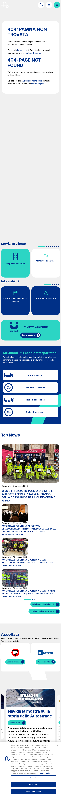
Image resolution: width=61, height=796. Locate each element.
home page (22, 50)
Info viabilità (10, 281)
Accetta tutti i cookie (33, 791)
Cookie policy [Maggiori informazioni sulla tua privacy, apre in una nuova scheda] (45, 773)
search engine (37, 83)
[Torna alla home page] (5, 5)
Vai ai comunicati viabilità (43, 604)
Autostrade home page (31, 81)
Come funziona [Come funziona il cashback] (28, 335)
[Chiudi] (57, 745)
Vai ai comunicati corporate (42, 611)
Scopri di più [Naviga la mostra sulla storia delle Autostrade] (15, 723)
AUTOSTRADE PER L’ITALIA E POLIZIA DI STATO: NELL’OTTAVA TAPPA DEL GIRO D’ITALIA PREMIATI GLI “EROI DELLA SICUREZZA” (27, 563)
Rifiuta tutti (33, 785)
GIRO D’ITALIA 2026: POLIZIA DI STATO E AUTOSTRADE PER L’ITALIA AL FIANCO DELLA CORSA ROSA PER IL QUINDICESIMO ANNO (28, 495)
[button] (41, 246)
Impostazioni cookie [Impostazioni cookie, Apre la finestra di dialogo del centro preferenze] (33, 778)
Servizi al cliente (13, 243)
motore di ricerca (33, 53)
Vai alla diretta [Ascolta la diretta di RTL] (13, 662)
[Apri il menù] (57, 5)
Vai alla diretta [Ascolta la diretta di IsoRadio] (43, 662)
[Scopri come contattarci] (41, 5)
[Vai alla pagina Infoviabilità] (49, 5)
